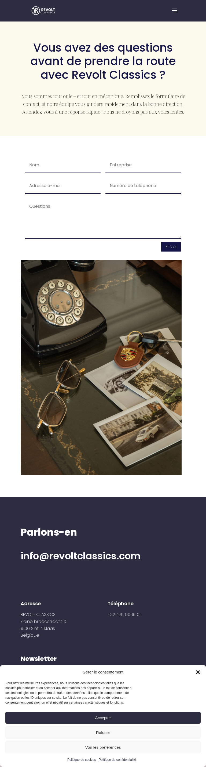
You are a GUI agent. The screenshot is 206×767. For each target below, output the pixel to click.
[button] (198, 672)
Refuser (103, 732)
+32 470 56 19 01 (124, 614)
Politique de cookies (81, 760)
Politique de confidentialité (117, 760)
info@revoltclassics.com (81, 556)
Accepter (103, 717)
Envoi (170, 246)
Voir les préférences (103, 747)
